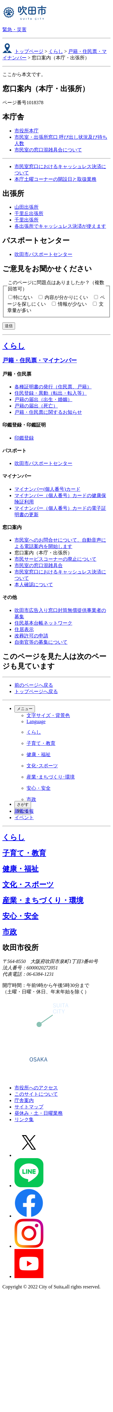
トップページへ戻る (36, 691)
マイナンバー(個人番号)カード (47, 489)
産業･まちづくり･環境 (51, 776)
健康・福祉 (39, 754)
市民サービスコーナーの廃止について (55, 559)
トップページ (28, 51)
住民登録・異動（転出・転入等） (50, 393)
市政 (31, 799)
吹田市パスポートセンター (43, 254)
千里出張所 (26, 219)
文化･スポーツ (42, 765)
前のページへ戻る (33, 685)
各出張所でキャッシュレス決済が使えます (60, 226)
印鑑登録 (24, 437)
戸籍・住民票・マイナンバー (39, 360)
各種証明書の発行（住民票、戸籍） (53, 386)
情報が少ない (72, 304)
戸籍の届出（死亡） (36, 405)
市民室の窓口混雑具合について (48, 149)
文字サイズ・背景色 (48, 715)
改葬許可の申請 (31, 635)
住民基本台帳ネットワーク (43, 623)
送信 (9, 326)
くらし (56, 51)
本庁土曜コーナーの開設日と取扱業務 (55, 179)
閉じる (23, 811)
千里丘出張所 (28, 213)
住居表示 (24, 629)
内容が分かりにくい (66, 297)
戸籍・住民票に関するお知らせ (48, 412)
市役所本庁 (26, 130)
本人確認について (33, 584)
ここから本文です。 (24, 74)
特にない (23, 297)
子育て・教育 (41, 743)
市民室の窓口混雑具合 (38, 565)
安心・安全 (39, 788)
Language (36, 721)
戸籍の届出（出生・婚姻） (43, 399)
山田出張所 (26, 207)
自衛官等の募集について (40, 642)
